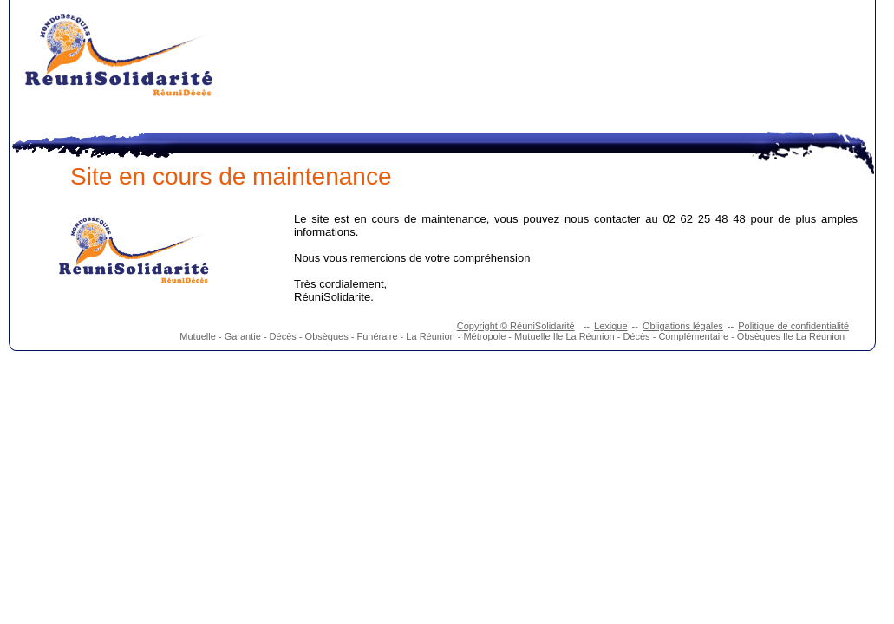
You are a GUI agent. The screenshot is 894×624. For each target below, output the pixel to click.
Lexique (611, 326)
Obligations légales (683, 326)
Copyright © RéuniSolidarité (516, 326)
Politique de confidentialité (793, 326)
